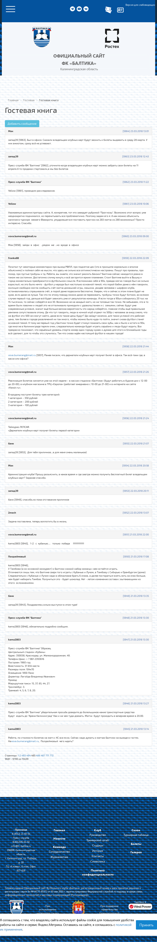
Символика (97, 861)
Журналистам (59, 857)
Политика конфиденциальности (98, 872)
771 (47, 755)
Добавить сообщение (22, 123)
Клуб (97, 830)
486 (38, 755)
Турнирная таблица (135, 835)
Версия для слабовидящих (140, 4)
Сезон (136, 830)
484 (28, 755)
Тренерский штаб (97, 840)
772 (52, 755)
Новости (59, 838)
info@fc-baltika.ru (21, 846)
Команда (59, 847)
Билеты (136, 844)
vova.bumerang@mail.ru (22, 355)
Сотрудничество (59, 851)
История (97, 851)
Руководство (98, 835)
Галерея (136, 852)
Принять (146, 924)
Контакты (98, 856)
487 (43, 755)
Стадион (97, 845)
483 (23, 755)
